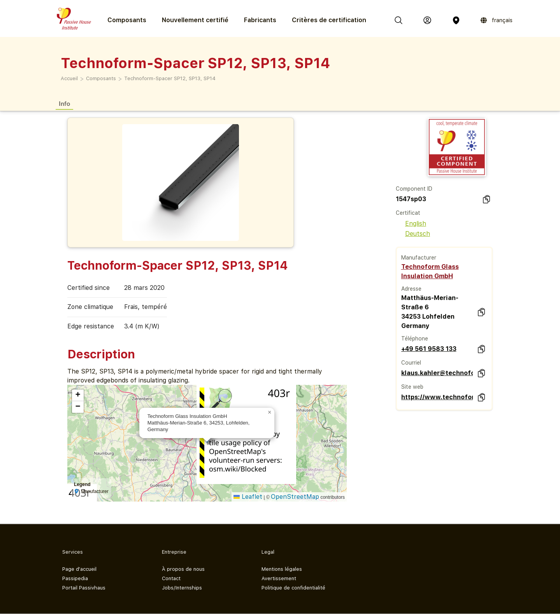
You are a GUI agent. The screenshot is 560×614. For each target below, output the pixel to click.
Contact (171, 578)
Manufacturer (418, 257)
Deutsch (413, 233)
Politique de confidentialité (293, 588)
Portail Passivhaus (83, 588)
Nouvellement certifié (195, 20)
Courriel (411, 363)
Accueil (69, 78)
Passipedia (75, 578)
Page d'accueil (79, 569)
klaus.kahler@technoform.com (437, 373)
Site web (412, 387)
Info (64, 103)
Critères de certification (329, 20)
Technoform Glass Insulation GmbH (430, 271)
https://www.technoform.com (437, 397)
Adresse (411, 289)
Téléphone (414, 338)
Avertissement (279, 578)
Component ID (414, 189)
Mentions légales (282, 569)
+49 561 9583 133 (428, 349)
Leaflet (247, 496)
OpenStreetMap (295, 496)
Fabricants (260, 20)
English (411, 223)
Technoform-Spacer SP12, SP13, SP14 (170, 78)
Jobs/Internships (182, 588)
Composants (101, 78)
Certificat (408, 213)
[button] (269, 412)
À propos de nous (183, 569)
